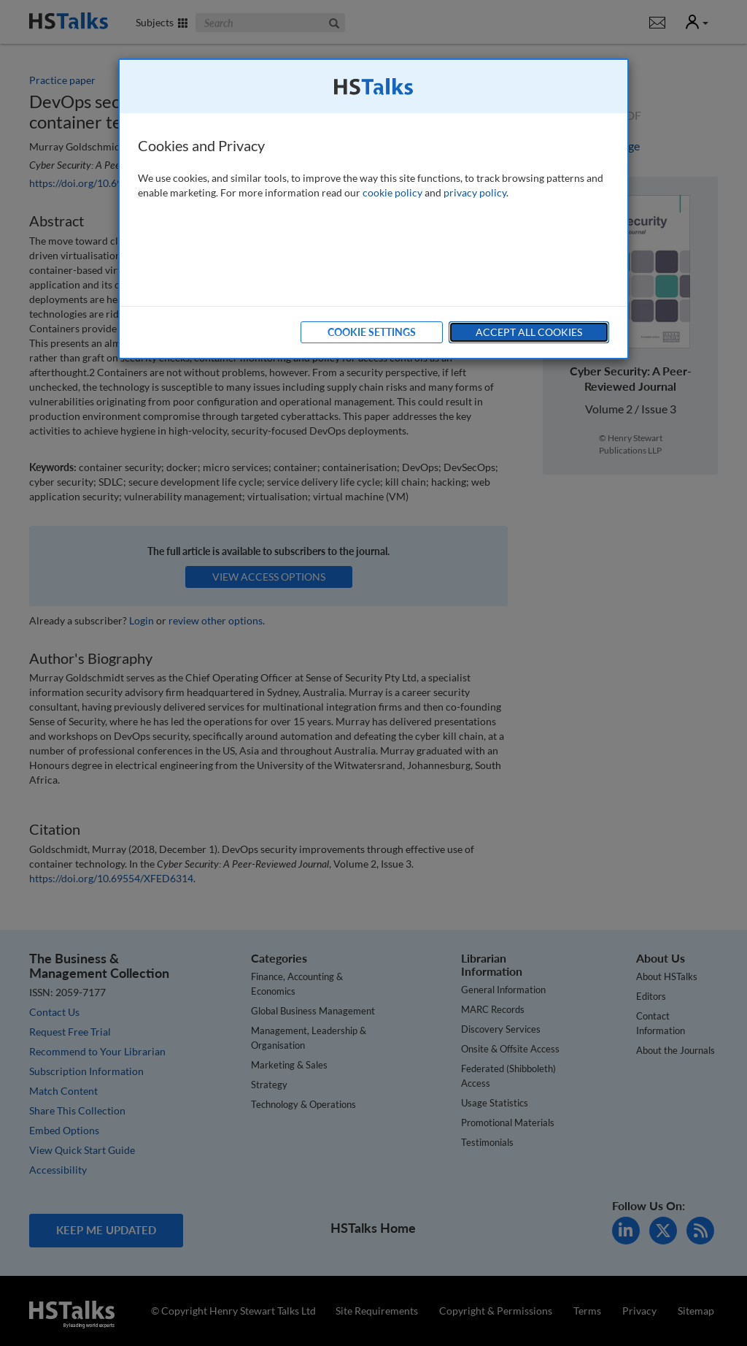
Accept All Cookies (529, 332)
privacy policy (475, 192)
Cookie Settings (372, 332)
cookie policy (392, 192)
